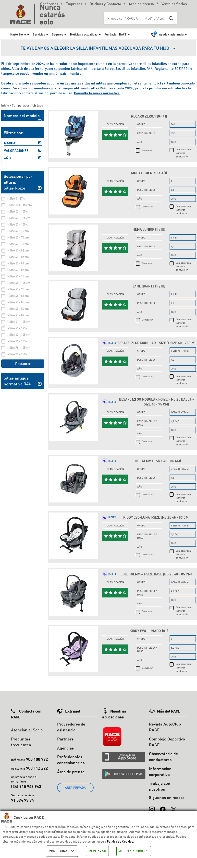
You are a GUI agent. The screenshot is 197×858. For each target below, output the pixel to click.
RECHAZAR (97, 851)
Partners (65, 738)
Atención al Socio (27, 729)
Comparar (147, 149)
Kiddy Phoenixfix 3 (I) (149, 173)
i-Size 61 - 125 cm (18, 328)
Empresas (74, 4)
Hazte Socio (18, 34)
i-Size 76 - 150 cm (18, 354)
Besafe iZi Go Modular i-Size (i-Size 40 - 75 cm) (156, 343)
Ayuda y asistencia (171, 34)
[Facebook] (163, 807)
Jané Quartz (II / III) (149, 286)
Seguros (57, 34)
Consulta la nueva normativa (97, 93)
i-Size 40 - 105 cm (18, 211)
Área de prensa (141, 4)
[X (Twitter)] (173, 807)
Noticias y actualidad (84, 34)
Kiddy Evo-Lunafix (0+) (149, 631)
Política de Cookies (120, 841)
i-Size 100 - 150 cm (19, 205)
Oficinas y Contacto (105, 4)
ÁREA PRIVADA (75, 787)
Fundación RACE (115, 34)
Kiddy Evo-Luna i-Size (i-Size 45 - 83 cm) (156, 517)
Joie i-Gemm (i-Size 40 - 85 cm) (156, 461)
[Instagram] (152, 807)
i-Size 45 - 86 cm (18, 308)
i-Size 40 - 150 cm (18, 224)
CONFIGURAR (62, 851)
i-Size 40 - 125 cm (18, 218)
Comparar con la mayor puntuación (183, 153)
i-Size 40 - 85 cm (18, 257)
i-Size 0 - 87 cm (17, 198)
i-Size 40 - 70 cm (18, 231)
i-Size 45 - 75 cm (18, 289)
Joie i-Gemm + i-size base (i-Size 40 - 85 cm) (156, 574)
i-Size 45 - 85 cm (18, 302)
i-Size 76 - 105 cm (18, 347)
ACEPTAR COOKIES (133, 851)
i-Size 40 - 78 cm (18, 244)
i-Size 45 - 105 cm (18, 283)
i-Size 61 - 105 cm (18, 321)
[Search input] (135, 18)
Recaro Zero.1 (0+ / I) (149, 116)
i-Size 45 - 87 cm (18, 315)
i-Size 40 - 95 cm (18, 276)
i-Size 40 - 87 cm (18, 270)
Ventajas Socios (174, 4)
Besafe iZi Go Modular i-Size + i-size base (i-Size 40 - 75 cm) (156, 401)
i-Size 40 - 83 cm (18, 250)
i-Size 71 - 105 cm (18, 341)
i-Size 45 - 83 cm (18, 296)
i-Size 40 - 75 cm (18, 237)
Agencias (65, 748)
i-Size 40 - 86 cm (18, 263)
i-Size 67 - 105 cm (18, 334)
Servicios (39, 34)
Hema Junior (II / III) (149, 229)
